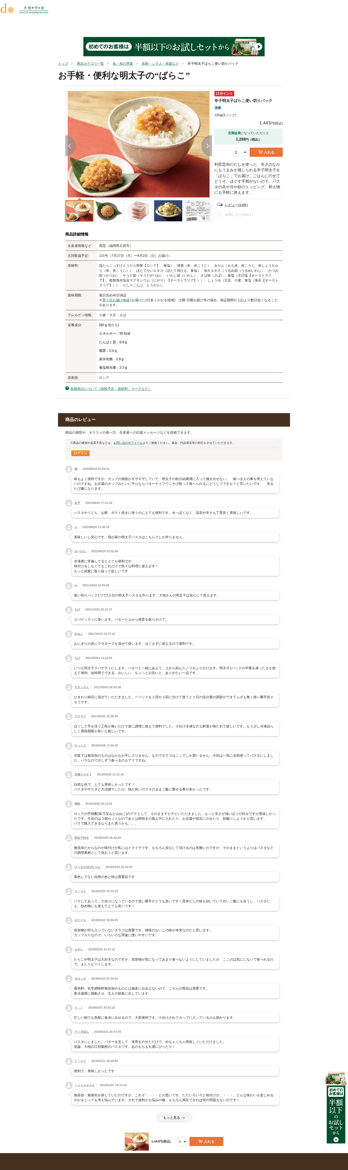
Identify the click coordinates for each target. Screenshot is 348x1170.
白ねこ (78, 634)
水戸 (77, 503)
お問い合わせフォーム (128, 443)
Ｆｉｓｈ (80, 1061)
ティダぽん (81, 1032)
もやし (78, 949)
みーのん (80, 551)
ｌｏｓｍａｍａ (84, 1085)
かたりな (80, 920)
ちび (77, 609)
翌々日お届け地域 (116, 300)
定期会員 (234, 133)
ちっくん (80, 745)
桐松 (77, 803)
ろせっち (80, 978)
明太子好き (81, 838)
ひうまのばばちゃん (87, 867)
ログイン (80, 453)
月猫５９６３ (83, 774)
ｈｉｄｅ (80, 891)
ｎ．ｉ (78, 1007)
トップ (63, 63)
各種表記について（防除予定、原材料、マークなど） (111, 389)
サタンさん (81, 687)
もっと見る (174, 1118)
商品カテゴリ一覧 (90, 63)
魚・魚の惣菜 (123, 63)
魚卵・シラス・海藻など (160, 63)
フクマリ (80, 716)
